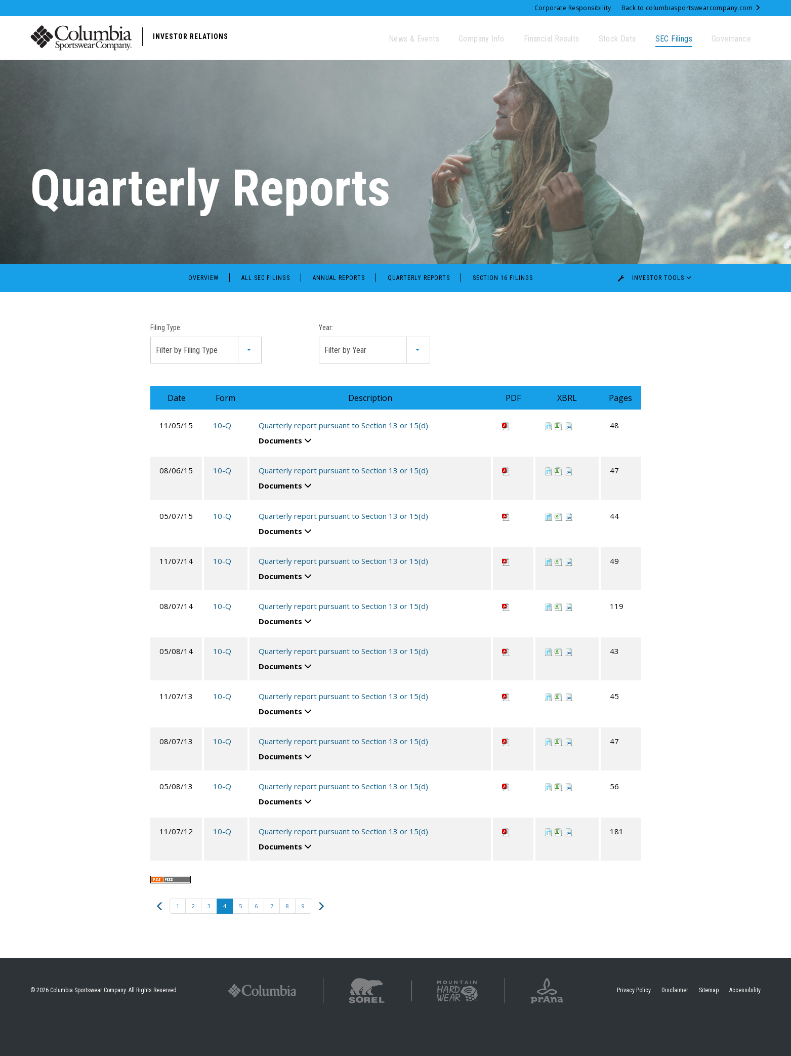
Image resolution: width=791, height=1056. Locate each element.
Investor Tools (657, 310)
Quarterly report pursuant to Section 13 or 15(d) (343, 458)
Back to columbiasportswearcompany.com (691, 8)
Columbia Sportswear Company (88, 1022)
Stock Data (617, 39)
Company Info (482, 39)
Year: (326, 360)
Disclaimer (674, 1023)
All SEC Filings (265, 310)
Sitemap (709, 1023)
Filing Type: (166, 360)
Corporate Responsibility (572, 8)
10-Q (222, 458)
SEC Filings (673, 39)
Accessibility (745, 1023)
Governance (731, 39)
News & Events (414, 39)
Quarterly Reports (419, 310)
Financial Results (551, 39)
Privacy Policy (634, 1023)
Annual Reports (339, 310)
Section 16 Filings (503, 310)
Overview (203, 310)
